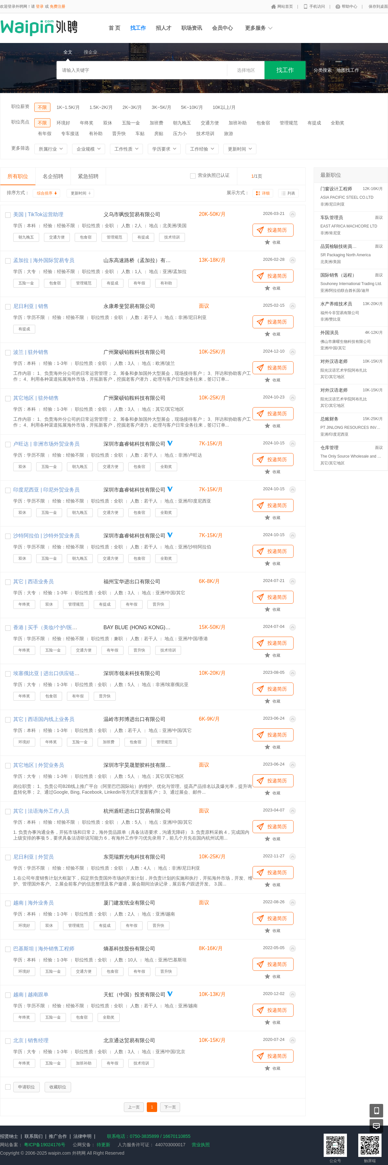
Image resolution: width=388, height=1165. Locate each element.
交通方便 (210, 122)
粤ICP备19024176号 (44, 1144)
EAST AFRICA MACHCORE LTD (348, 226)
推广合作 (58, 1136)
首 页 (114, 28)
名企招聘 (53, 176)
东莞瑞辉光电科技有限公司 (134, 857)
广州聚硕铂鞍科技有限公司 (134, 352)
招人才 (163, 28)
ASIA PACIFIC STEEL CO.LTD (346, 197)
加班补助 (238, 122)
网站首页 (285, 6)
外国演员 (329, 332)
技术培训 (205, 133)
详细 (266, 193)
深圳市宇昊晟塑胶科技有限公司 (137, 765)
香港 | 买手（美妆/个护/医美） (47, 627)
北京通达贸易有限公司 (129, 1040)
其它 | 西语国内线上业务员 (43, 719)
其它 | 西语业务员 (33, 581)
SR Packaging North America (345, 255)
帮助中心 (350, 6)
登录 (40, 6)
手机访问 (317, 6)
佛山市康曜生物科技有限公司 (345, 341)
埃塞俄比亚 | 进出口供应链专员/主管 (55, 673)
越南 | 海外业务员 (33, 903)
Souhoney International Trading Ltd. (351, 283)
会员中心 (222, 28)
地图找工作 (348, 70)
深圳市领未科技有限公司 (131, 673)
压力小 (180, 133)
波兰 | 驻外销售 (30, 352)
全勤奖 (337, 122)
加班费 (156, 122)
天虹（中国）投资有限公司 (134, 994)
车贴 (140, 133)
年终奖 (86, 122)
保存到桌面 (378, 6)
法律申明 (82, 1136)
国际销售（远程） (338, 275)
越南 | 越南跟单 (30, 994)
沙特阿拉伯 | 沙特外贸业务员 (46, 535)
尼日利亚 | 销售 (30, 306)
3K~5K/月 (161, 107)
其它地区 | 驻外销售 (36, 398)
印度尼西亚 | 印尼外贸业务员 (46, 489)
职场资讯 (191, 28)
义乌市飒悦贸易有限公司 (131, 214)
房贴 (158, 133)
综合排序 (44, 193)
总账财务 (329, 418)
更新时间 (78, 193)
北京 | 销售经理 (30, 1040)
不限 (42, 107)
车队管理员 (331, 217)
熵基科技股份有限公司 (129, 948)
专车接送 (70, 133)
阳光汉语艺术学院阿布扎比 (343, 370)
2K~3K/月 (132, 107)
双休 (107, 122)
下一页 (170, 1107)
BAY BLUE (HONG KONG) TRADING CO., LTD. (137, 627)
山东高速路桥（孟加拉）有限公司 (137, 260)
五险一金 (131, 122)
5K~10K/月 (192, 107)
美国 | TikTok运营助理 (38, 214)
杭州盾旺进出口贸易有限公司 (137, 811)
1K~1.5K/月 (68, 107)
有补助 (95, 133)
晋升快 (119, 133)
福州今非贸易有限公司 (339, 313)
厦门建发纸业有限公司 (129, 903)
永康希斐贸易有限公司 (129, 306)
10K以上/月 (224, 107)
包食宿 (263, 122)
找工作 (138, 28)
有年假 (44, 133)
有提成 (314, 122)
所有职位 (17, 176)
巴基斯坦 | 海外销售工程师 (43, 948)
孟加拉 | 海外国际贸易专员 (43, 260)
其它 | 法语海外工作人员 (41, 811)
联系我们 (34, 1136)
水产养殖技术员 (336, 303)
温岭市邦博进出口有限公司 (134, 719)
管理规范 (289, 122)
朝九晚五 (182, 122)
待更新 (102, 1144)
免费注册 (57, 6)
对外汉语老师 (334, 361)
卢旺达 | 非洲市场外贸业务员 (46, 444)
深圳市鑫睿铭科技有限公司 (134, 444)
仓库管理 (329, 447)
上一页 (134, 1107)
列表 (291, 193)
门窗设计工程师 (336, 188)
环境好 (63, 122)
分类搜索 (323, 70)
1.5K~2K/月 (101, 107)
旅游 (228, 133)
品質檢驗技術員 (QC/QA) (345, 246)
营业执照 (201, 1144)
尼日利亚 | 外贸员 (33, 857)
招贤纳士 (9, 1136)
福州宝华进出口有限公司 (131, 581)
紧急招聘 (88, 176)
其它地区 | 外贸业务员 (38, 765)
